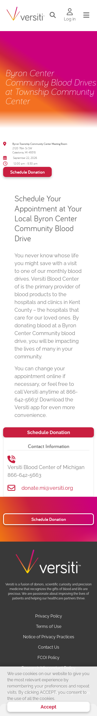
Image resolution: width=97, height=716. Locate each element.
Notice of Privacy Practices (48, 636)
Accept (48, 707)
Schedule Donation (27, 172)
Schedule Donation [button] (48, 519)
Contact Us (48, 647)
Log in (70, 19)
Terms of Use (48, 626)
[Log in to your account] (70, 12)
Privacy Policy (48, 616)
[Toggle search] (53, 15)
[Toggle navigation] (86, 15)
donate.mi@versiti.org (47, 488)
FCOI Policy (48, 657)
